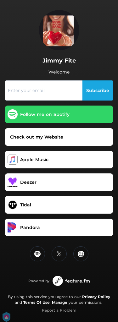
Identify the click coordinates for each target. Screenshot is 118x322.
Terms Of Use (36, 302)
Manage (59, 302)
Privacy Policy (96, 296)
